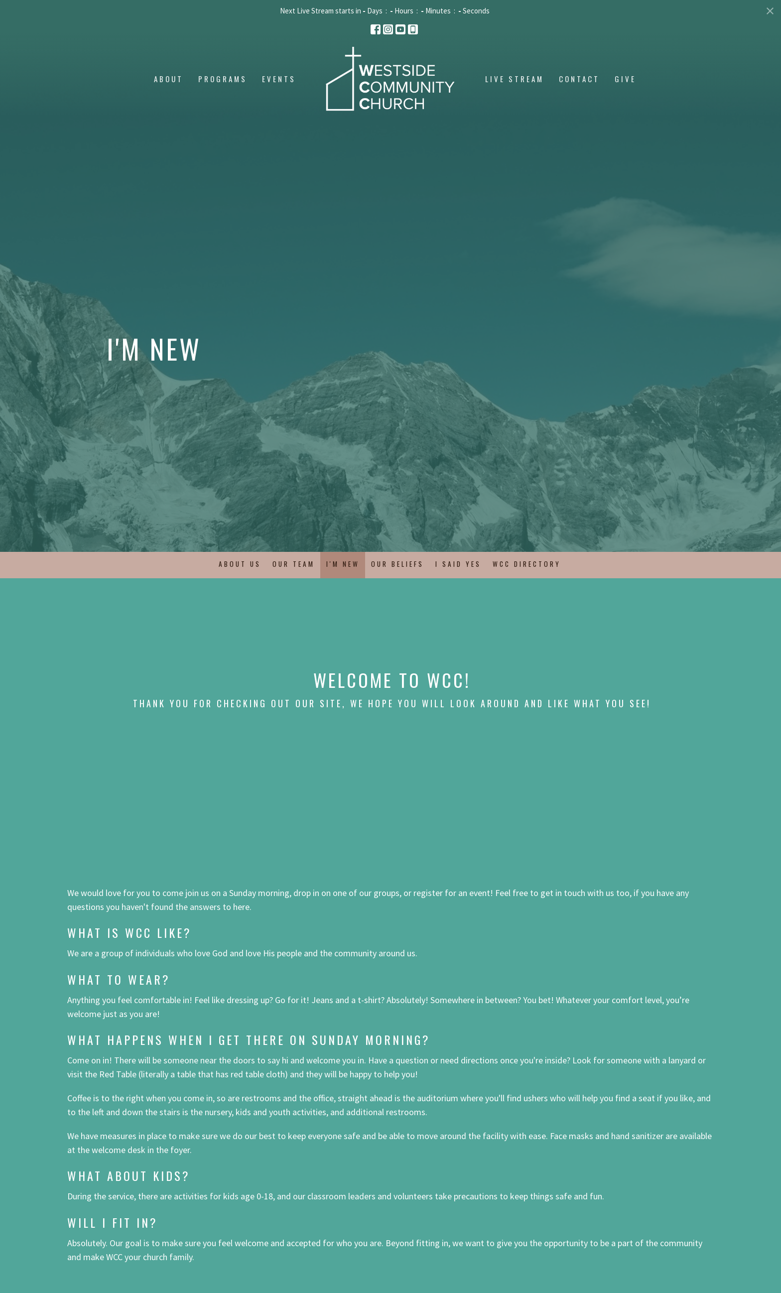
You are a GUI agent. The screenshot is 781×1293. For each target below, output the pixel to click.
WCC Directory (527, 564)
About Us (240, 564)
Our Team (293, 564)
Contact (579, 78)
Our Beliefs (397, 564)
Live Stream (514, 78)
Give (625, 78)
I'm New (343, 564)
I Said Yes (458, 564)
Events (279, 78)
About (168, 78)
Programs (222, 78)
